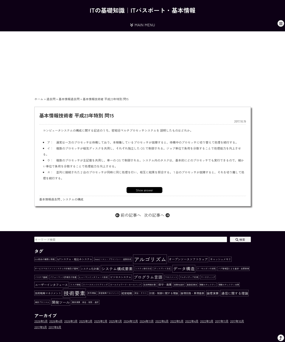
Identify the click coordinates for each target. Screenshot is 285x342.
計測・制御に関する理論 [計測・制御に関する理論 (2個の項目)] (163, 293)
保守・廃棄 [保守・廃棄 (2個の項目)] (165, 284)
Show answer (144, 190)
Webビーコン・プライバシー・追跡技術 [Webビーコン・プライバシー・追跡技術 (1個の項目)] (113, 259)
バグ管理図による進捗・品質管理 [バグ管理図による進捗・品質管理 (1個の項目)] (233, 268)
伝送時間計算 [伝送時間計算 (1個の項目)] (150, 284)
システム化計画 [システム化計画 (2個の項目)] (90, 269)
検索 (240, 239)
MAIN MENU (142, 24)
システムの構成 (73, 199)
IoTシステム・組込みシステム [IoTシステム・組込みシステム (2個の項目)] (74, 259)
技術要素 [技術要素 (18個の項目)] (74, 293)
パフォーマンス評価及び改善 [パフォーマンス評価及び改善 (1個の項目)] (63, 277)
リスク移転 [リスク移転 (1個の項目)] (75, 284)
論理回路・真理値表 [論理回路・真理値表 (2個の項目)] (192, 293)
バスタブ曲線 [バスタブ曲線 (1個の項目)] (41, 277)
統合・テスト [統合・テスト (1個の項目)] (141, 293)
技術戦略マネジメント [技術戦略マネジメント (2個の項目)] (48, 293)
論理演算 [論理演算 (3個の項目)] (213, 293)
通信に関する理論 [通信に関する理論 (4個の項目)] (234, 293)
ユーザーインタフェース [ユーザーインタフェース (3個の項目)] (51, 284)
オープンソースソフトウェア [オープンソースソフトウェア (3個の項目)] (188, 259)
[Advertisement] (143, 59)
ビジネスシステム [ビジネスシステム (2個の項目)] (120, 277)
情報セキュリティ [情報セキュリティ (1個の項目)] (208, 284)
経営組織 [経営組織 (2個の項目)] (127, 293)
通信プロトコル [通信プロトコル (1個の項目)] (42, 302)
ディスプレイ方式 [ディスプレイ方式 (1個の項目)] (162, 268)
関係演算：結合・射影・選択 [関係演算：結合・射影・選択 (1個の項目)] (85, 302)
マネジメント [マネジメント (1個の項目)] (171, 277)
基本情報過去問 (69, 99)
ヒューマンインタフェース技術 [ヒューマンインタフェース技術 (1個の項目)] (93, 277)
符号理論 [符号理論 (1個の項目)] (92, 293)
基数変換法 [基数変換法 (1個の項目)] (192, 284)
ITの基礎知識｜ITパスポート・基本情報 (142, 10)
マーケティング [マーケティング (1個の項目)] (208, 277)
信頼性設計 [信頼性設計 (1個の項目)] (179, 284)
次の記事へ (157, 215)
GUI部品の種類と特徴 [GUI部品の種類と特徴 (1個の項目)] (45, 259)
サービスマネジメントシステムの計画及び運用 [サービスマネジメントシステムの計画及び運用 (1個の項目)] (56, 268)
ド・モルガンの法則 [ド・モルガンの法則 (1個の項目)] (206, 268)
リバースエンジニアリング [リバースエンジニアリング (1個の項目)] (95, 284)
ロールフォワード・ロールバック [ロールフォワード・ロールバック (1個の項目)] (125, 284)
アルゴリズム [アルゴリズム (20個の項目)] (150, 259)
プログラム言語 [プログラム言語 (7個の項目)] (148, 277)
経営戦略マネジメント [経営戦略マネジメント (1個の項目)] (109, 293)
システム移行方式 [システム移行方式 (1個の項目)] (143, 268)
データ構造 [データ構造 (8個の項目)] (184, 268)
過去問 (50, 99)
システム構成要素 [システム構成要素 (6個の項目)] (117, 268)
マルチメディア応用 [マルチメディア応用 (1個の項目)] (189, 277)
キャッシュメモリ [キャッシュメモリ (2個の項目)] (220, 259)
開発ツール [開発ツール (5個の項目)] (61, 302)
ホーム (38, 99)
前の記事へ (128, 215)
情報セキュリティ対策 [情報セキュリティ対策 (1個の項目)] (229, 284)
